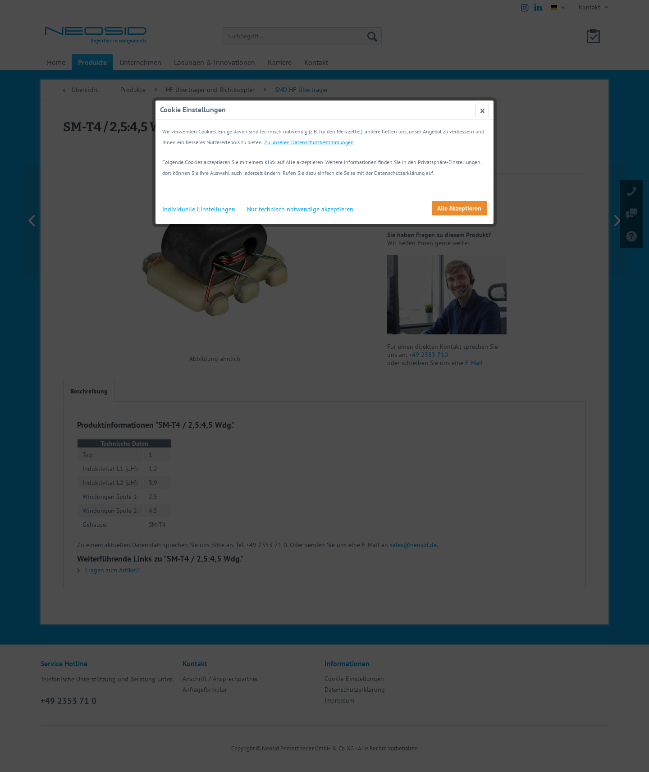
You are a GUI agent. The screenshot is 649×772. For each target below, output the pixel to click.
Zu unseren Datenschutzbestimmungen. (309, 142)
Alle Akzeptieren (459, 208)
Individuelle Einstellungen (198, 209)
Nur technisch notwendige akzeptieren (300, 209)
